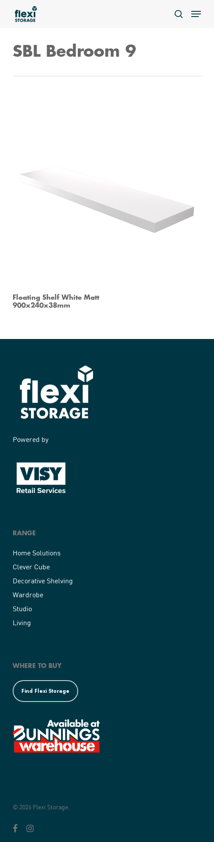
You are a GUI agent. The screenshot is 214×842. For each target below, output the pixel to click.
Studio (22, 608)
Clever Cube (31, 566)
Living (22, 622)
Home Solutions (37, 552)
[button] (196, 14)
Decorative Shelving (43, 580)
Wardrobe (28, 594)
